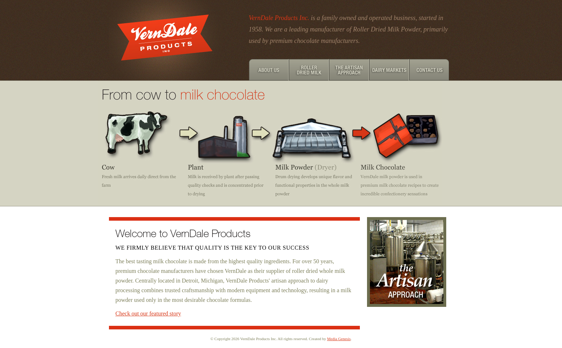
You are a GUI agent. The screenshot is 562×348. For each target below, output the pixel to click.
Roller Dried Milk (309, 69)
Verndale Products (166, 40)
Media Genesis (339, 339)
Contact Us (429, 69)
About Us (269, 69)
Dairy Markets (389, 69)
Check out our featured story (148, 313)
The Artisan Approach (349, 69)
